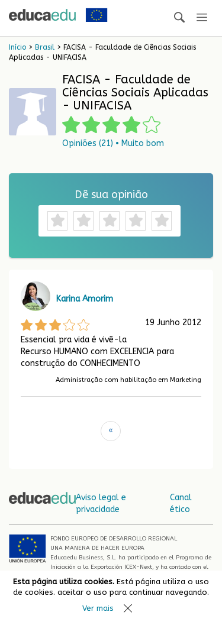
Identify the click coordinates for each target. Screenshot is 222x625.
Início (17, 47)
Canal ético (181, 503)
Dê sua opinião (111, 194)
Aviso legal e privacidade (101, 503)
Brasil (44, 47)
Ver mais (98, 608)
